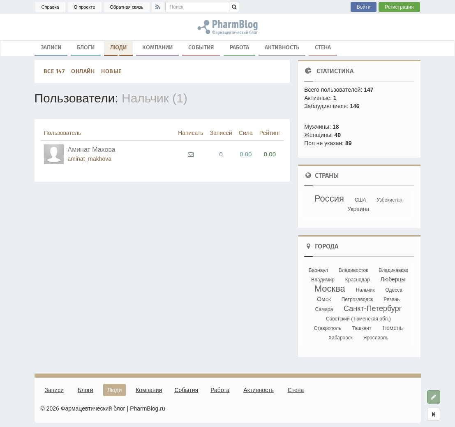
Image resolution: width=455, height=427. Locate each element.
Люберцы (392, 279)
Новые (111, 71)
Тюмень (392, 328)
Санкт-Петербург (373, 308)
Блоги (86, 47)
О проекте (84, 7)
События (201, 47)
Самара (324, 309)
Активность (282, 47)
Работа (239, 47)
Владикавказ (393, 270)
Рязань (391, 299)
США (360, 200)
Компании (157, 47)
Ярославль (375, 338)
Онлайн (83, 71)
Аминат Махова (91, 149)
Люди (118, 49)
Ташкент (361, 328)
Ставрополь (328, 328)
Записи (51, 47)
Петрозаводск (357, 299)
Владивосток (353, 270)
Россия (329, 198)
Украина (358, 209)
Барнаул (318, 270)
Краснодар (357, 280)
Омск (324, 299)
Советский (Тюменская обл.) (358, 319)
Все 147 (54, 71)
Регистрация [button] (399, 7)
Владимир (323, 280)
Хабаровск (340, 338)
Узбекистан (389, 200)
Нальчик (365, 290)
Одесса (394, 290)
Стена (323, 47)
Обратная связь (126, 7)
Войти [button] (364, 7)
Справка (50, 7)
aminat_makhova (90, 158)
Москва (329, 288)
